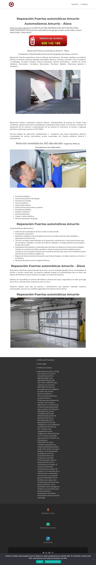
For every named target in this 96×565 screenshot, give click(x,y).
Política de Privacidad (45, 360)
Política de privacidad (53, 562)
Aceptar (39, 562)
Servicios (75, 4)
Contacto (84, 4)
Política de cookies (44, 368)
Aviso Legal (41, 364)
